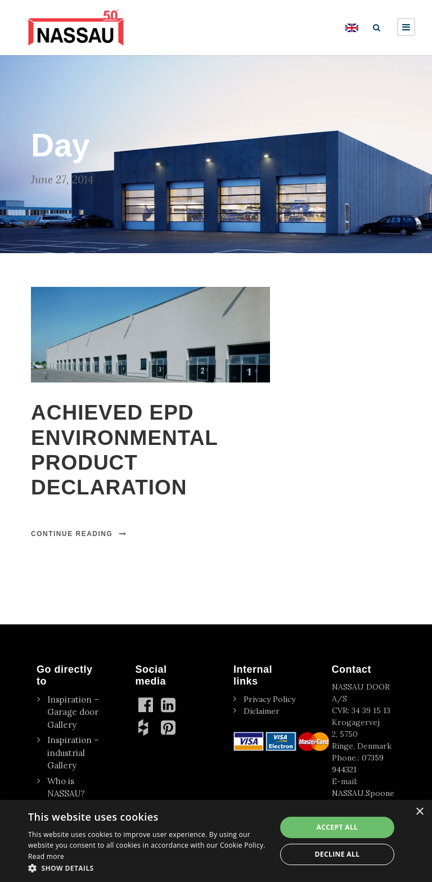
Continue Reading (79, 534)
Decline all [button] (337, 854)
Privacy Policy (269, 699)
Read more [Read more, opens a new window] (46, 856)
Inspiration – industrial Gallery (73, 753)
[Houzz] (147, 727)
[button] (148, 868)
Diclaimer (262, 711)
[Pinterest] (169, 727)
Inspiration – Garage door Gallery (73, 712)
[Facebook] (147, 705)
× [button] (419, 812)
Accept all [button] (337, 827)
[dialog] (216, 841)
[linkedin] (169, 705)
